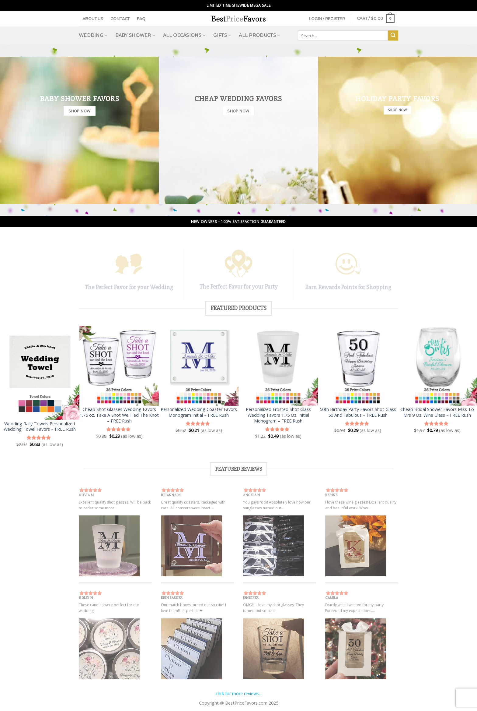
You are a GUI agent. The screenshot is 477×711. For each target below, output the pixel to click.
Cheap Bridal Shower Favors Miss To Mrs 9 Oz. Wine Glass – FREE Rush (437, 412)
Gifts (222, 35)
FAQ (141, 18)
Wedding (93, 35)
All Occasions (184, 35)
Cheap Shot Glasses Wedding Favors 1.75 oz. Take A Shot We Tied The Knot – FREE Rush (119, 415)
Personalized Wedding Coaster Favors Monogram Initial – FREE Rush (199, 412)
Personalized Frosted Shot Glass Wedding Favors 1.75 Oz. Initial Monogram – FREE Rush (278, 415)
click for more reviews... (239, 693)
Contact (120, 18)
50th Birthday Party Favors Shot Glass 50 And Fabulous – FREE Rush (358, 412)
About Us (92, 18)
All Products (259, 35)
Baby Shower (135, 35)
